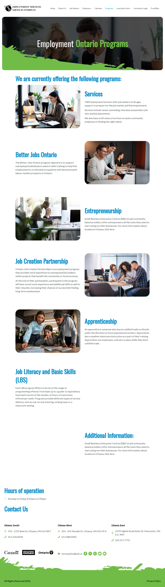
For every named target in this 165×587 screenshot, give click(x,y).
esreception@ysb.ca (72, 553)
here (112, 229)
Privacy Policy (154, 581)
